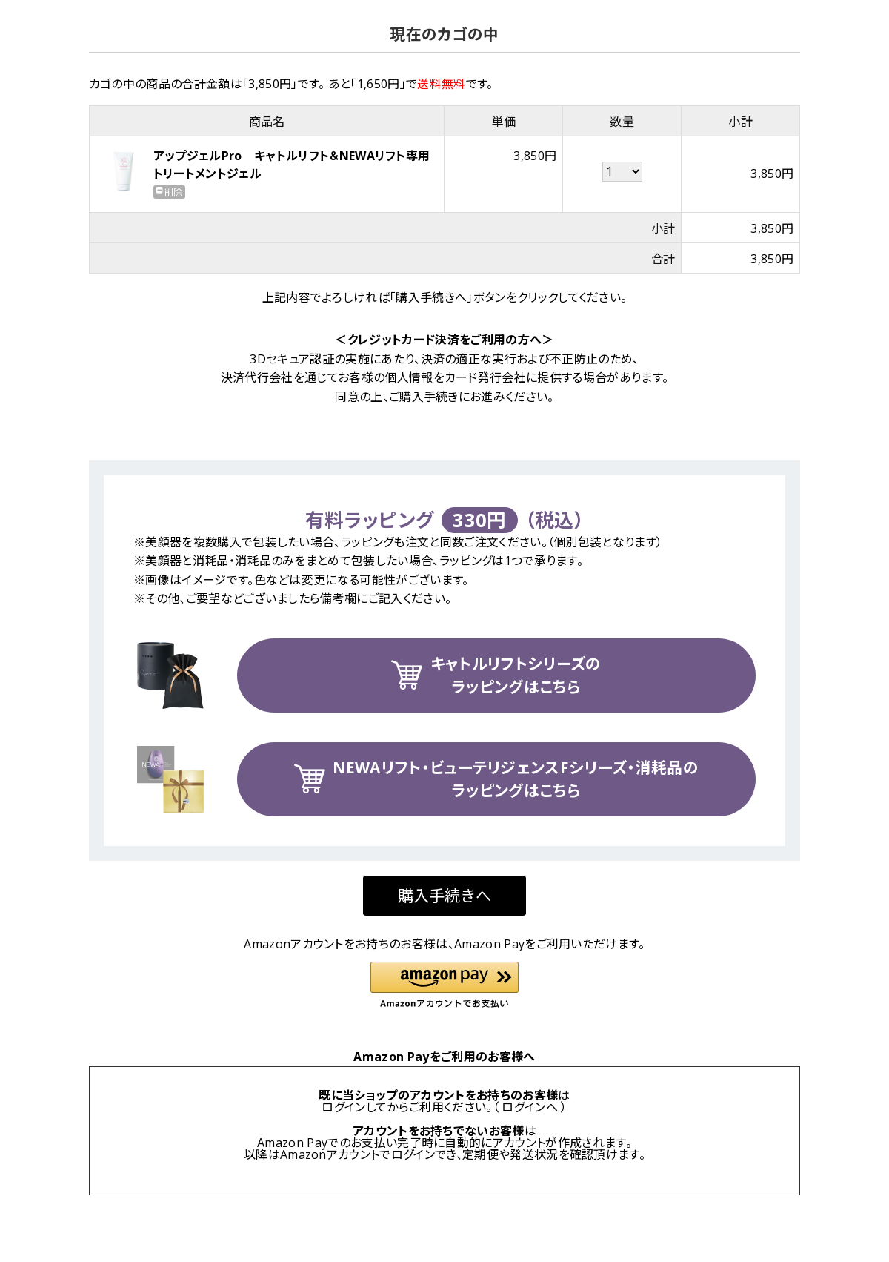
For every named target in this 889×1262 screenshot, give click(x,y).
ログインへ (530, 1107)
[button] (444, 986)
